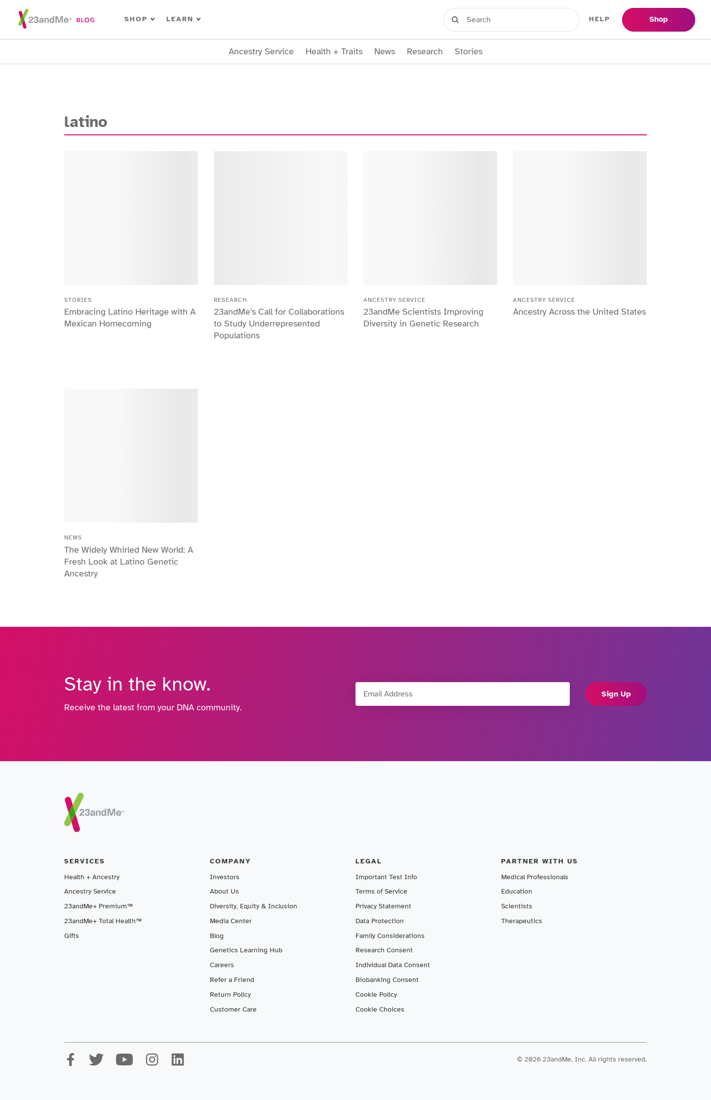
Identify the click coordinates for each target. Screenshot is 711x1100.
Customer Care (233, 1009)
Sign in (489, 19)
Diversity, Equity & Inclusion (253, 906)
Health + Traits (334, 51)
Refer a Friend (232, 980)
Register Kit (547, 19)
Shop (139, 19)
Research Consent (384, 950)
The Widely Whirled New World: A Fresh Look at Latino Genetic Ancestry (128, 561)
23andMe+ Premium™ (98, 906)
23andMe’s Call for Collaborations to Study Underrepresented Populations (279, 323)
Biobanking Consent (387, 980)
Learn (183, 19)
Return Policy (230, 994)
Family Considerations (390, 936)
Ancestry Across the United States (579, 311)
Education (516, 891)
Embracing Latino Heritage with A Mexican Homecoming (130, 317)
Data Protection (380, 921)
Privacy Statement (383, 906)
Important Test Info (386, 877)
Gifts (71, 936)
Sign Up (616, 694)
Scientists (516, 906)
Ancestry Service (261, 51)
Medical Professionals (534, 877)
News (384, 51)
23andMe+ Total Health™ (103, 921)
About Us (224, 891)
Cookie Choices (380, 1009)
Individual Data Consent (393, 965)
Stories (468, 51)
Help (599, 19)
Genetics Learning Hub (246, 950)
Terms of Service (381, 891)
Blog (217, 936)
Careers (222, 965)
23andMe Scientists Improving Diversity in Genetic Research (423, 317)
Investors (224, 877)
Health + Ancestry (91, 877)
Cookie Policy (376, 994)
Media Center (231, 921)
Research (425, 51)
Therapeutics (521, 921)
